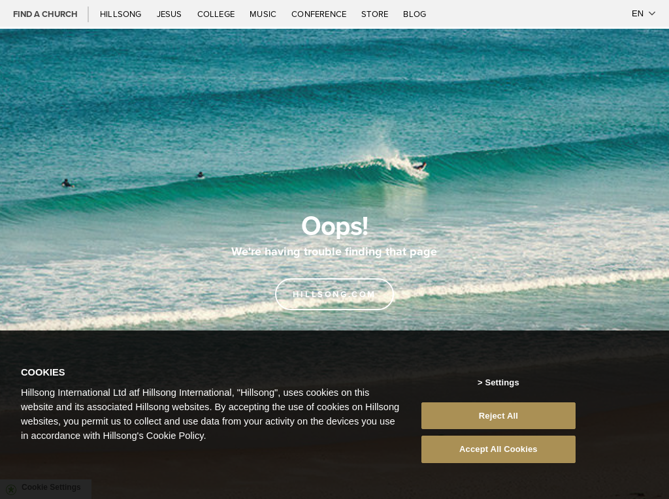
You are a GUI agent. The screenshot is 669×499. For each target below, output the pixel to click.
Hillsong (122, 14)
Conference (319, 14)
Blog (414, 14)
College (217, 14)
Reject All (498, 416)
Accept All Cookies (498, 449)
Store (375, 14)
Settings (502, 382)
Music (264, 14)
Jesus (170, 14)
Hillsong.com (334, 294)
